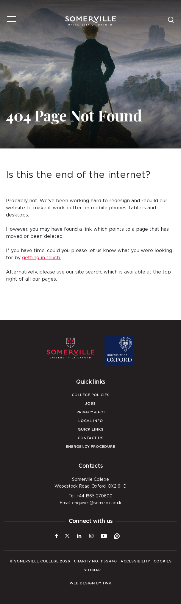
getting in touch (41, 257)
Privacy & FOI (91, 412)
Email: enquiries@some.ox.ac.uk (90, 503)
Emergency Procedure (90, 446)
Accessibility (135, 561)
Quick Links (91, 429)
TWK (106, 583)
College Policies (91, 395)
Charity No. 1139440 (95, 561)
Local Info (90, 421)
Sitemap (92, 570)
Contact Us (91, 438)
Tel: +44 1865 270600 (91, 496)
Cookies (163, 561)
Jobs (90, 403)
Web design (82, 583)
